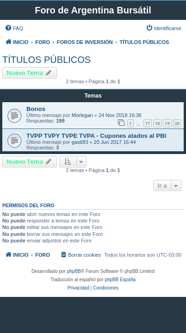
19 (167, 123)
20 (177, 123)
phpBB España (120, 279)
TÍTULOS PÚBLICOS (46, 60)
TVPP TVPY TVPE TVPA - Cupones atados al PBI (96, 135)
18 (157, 123)
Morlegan (82, 115)
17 (147, 123)
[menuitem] (14, 28)
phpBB (74, 271)
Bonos (35, 108)
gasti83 (80, 142)
